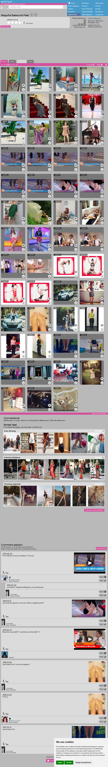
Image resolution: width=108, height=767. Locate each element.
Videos (70, 9)
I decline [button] (69, 762)
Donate (98, 6)
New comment (101, 548)
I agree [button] (60, 762)
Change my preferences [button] (83, 762)
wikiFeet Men (72, 14)
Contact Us (99, 14)
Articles (84, 6)
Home (73, 3)
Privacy (98, 9)
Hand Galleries (87, 14)
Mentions (71, 11)
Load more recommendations (94, 510)
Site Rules (85, 3)
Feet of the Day (87, 9)
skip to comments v (99, 413)
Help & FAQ (99, 3)
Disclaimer (99, 11)
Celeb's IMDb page (94, 18)
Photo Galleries (73, 6)
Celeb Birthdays (87, 11)
